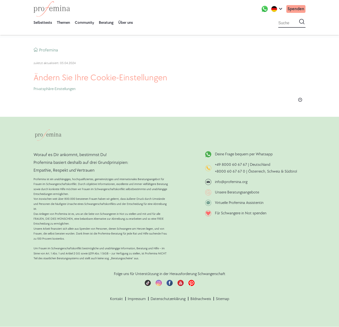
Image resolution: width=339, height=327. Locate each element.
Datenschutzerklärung (168, 299)
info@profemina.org (231, 182)
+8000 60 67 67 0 (230, 171)
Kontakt (116, 299)
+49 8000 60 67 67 (231, 164)
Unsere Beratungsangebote (237, 192)
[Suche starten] (301, 21)
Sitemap (222, 299)
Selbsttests (43, 22)
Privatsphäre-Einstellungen (55, 89)
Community (84, 22)
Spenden (296, 8)
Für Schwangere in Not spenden (240, 213)
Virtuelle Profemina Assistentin (239, 203)
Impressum (137, 299)
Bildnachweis (200, 299)
